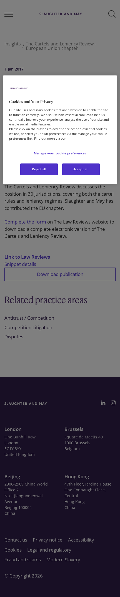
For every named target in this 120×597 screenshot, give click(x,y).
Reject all (39, 169)
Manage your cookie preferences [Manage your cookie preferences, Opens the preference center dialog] (60, 153)
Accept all (81, 169)
